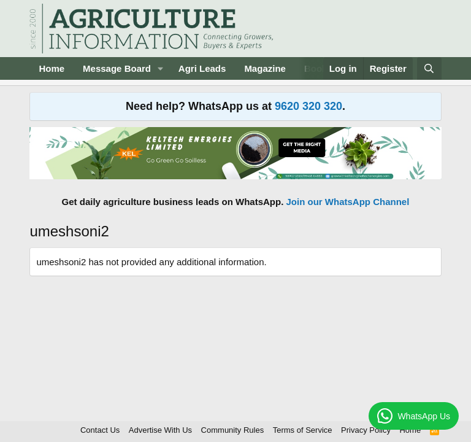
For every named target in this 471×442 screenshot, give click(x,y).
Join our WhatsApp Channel (348, 201)
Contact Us (100, 430)
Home (51, 68)
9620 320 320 (308, 106)
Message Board (117, 68)
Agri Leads (202, 68)
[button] (160, 68)
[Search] (429, 68)
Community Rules (232, 430)
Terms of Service (302, 430)
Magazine (265, 68)
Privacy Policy (366, 430)
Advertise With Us (160, 430)
